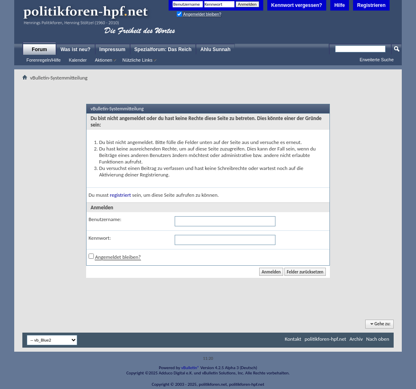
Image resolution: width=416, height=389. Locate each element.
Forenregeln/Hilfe (43, 60)
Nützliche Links (137, 60)
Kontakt (293, 339)
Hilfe (339, 5)
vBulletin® (190, 367)
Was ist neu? (76, 49)
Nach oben (377, 339)
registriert (120, 195)
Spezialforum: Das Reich (163, 49)
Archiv (356, 339)
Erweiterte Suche (377, 59)
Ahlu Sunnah (215, 49)
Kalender (78, 60)
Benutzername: (105, 219)
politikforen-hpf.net (326, 339)
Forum (39, 49)
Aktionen (103, 60)
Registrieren (371, 5)
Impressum (113, 49)
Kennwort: (100, 238)
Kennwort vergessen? (296, 5)
